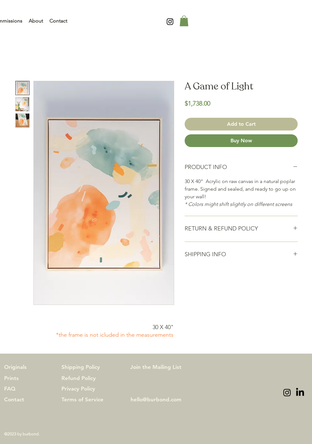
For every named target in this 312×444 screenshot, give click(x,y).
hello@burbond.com (156, 399)
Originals (15, 367)
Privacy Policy (78, 388)
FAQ (9, 388)
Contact (14, 399)
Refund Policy (78, 378)
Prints (11, 378)
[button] (184, 21)
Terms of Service (82, 399)
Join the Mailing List (155, 367)
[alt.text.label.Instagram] (170, 21)
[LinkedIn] (300, 393)
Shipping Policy (80, 367)
